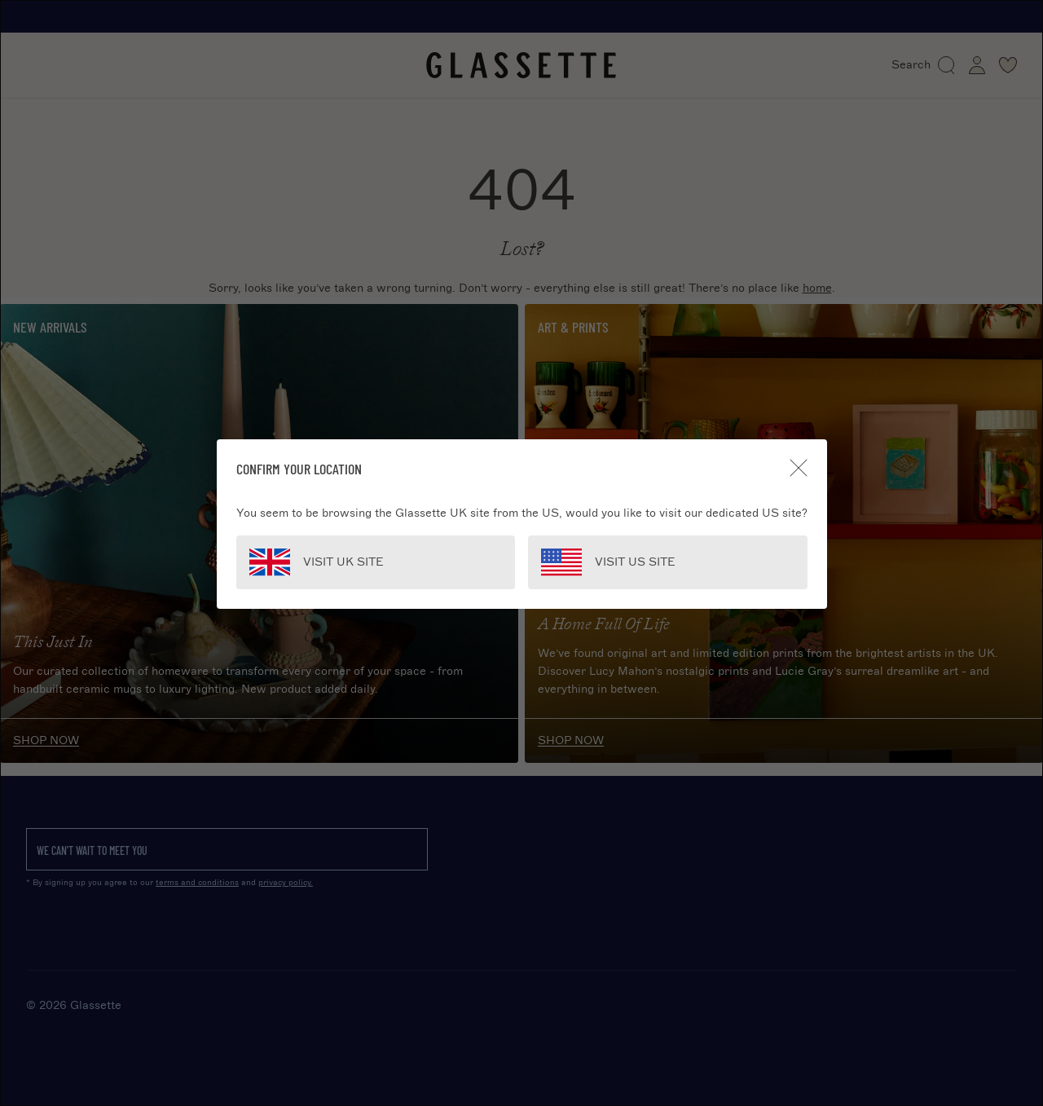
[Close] (799, 468)
